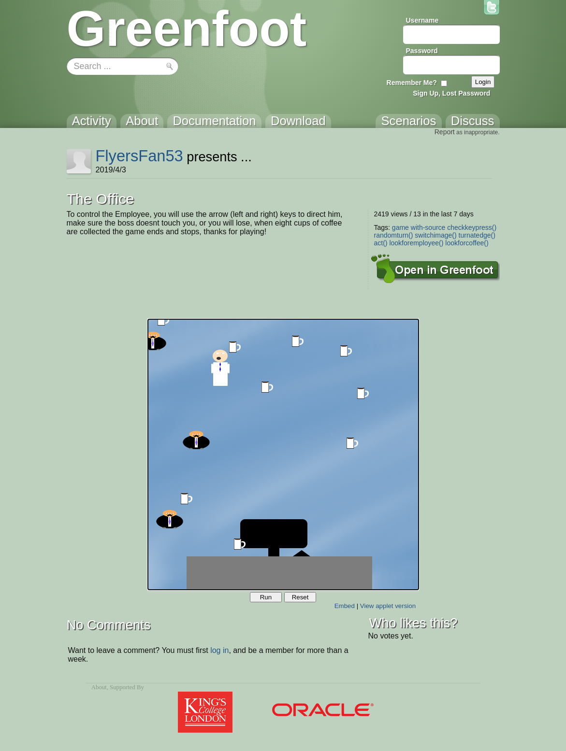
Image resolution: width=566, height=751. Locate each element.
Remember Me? (412, 82)
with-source (428, 227)
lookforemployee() (416, 243)
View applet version (388, 605)
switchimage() (435, 235)
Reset (300, 597)
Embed (344, 605)
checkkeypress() (471, 227)
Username (422, 20)
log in (219, 650)
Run (266, 597)
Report (445, 132)
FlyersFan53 (139, 156)
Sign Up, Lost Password (451, 93)
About (99, 687)
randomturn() (393, 235)
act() (381, 243)
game (400, 227)
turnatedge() (477, 235)
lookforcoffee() (466, 243)
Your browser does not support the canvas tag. (283, 454)
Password (422, 51)
